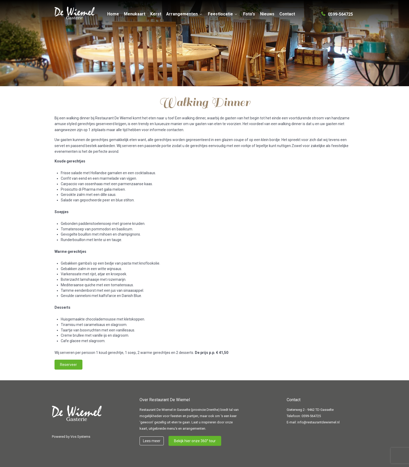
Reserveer (68, 365)
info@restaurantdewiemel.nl (318, 422)
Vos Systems (80, 437)
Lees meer (151, 441)
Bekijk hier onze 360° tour (195, 441)
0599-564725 (311, 416)
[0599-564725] (337, 12)
